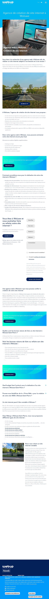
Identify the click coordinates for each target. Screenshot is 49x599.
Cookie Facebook (10, 590)
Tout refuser (32, 593)
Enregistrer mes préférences (12, 593)
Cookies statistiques (10, 588)
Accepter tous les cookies (35, 596)
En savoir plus (33, 583)
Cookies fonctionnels (11, 586)
